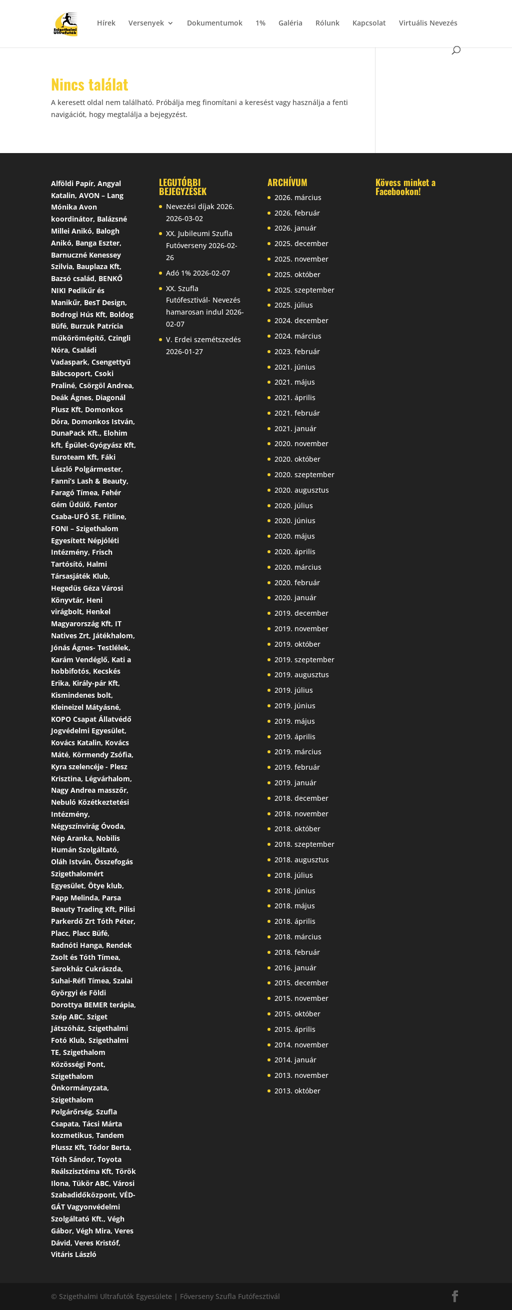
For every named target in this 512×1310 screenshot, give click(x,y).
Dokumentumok (214, 24)
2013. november (301, 1075)
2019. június (295, 705)
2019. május (294, 721)
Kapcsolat (369, 24)
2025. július (293, 305)
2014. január (295, 1059)
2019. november (301, 628)
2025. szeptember (304, 290)
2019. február (297, 767)
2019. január (295, 782)
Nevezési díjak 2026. (200, 206)
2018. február (297, 952)
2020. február (297, 582)
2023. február (297, 351)
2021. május (294, 382)
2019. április (295, 736)
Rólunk (328, 24)
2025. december (301, 243)
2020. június (295, 520)
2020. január (295, 597)
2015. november (301, 998)
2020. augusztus (301, 490)
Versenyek (146, 24)
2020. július (293, 505)
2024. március (298, 336)
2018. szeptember (304, 844)
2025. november (301, 259)
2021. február (297, 413)
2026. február (297, 213)
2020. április (295, 551)
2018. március (298, 936)
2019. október (297, 644)
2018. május (294, 905)
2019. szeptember (304, 659)
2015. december (301, 982)
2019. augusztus (301, 674)
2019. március (298, 751)
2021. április (295, 397)
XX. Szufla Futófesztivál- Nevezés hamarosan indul (203, 300)
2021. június (295, 367)
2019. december (301, 613)
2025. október (297, 274)
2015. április (295, 1029)
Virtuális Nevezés (428, 24)
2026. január (295, 228)
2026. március (298, 197)
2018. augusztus (301, 859)
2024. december (301, 320)
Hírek (106, 24)
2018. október (297, 828)
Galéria (290, 24)
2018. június (295, 890)
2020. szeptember (304, 474)
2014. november (301, 1044)
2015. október (297, 1013)
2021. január (295, 428)
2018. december (301, 798)
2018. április (295, 921)
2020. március (298, 567)
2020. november (301, 443)
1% (261, 24)
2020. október (297, 459)
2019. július (293, 690)
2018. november (301, 813)
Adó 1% (178, 273)
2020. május (294, 536)
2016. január (295, 967)
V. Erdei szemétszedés (203, 339)
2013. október (297, 1090)
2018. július (293, 875)
